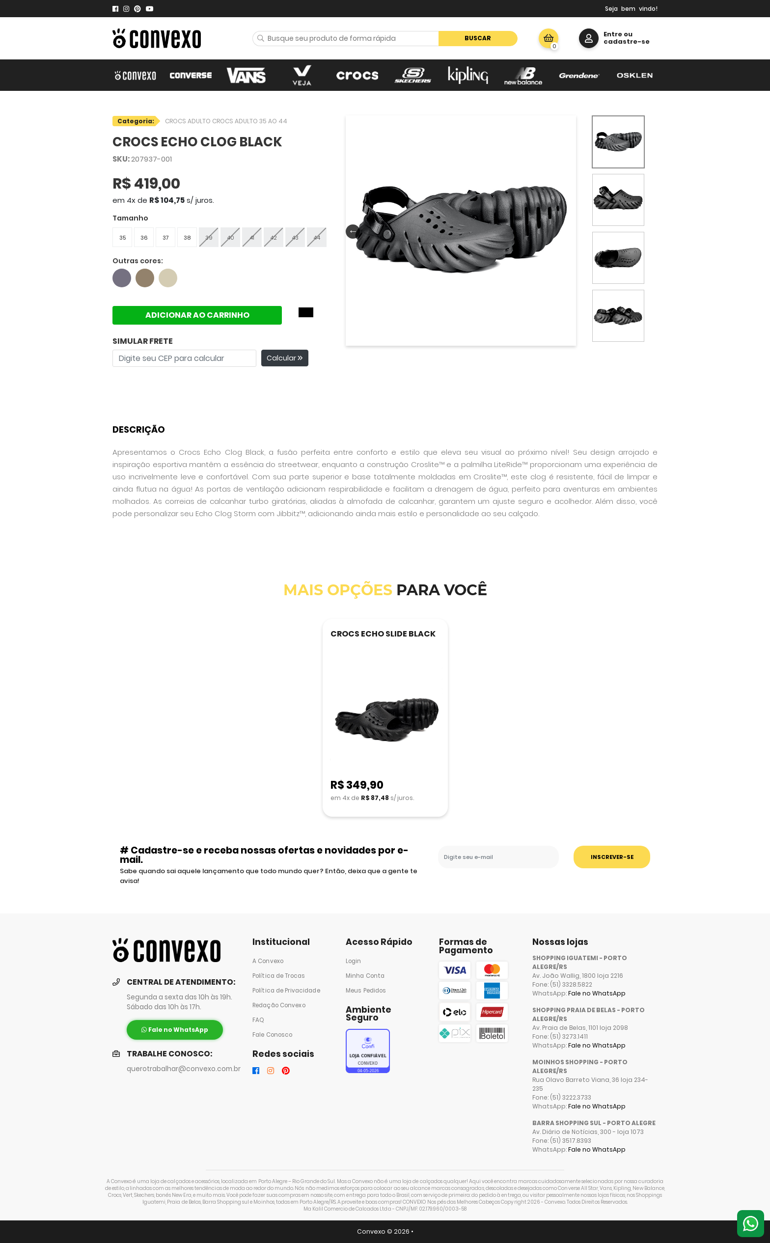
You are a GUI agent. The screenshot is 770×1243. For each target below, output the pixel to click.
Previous (351, 231)
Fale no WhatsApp (597, 993)
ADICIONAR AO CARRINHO (197, 315)
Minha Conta (365, 976)
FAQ (258, 1020)
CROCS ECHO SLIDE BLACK (383, 633)
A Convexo (267, 961)
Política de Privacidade (286, 990)
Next (567, 231)
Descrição (138, 429)
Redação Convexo (278, 1005)
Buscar (478, 38)
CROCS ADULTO (188, 121)
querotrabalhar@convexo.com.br (184, 1069)
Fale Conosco (272, 1035)
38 (187, 238)
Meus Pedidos (366, 990)
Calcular (285, 358)
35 (122, 238)
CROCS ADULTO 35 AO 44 (249, 121)
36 (144, 238)
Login (353, 961)
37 (166, 238)
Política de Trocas (278, 976)
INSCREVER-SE (612, 857)
